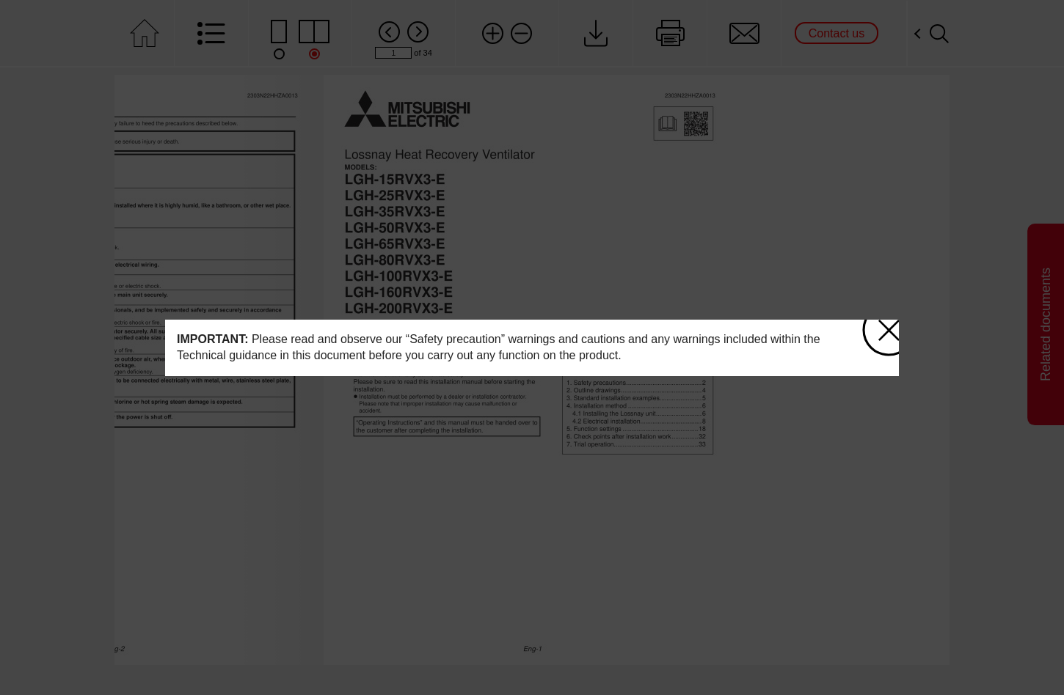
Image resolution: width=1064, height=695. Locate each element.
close (883, 325)
